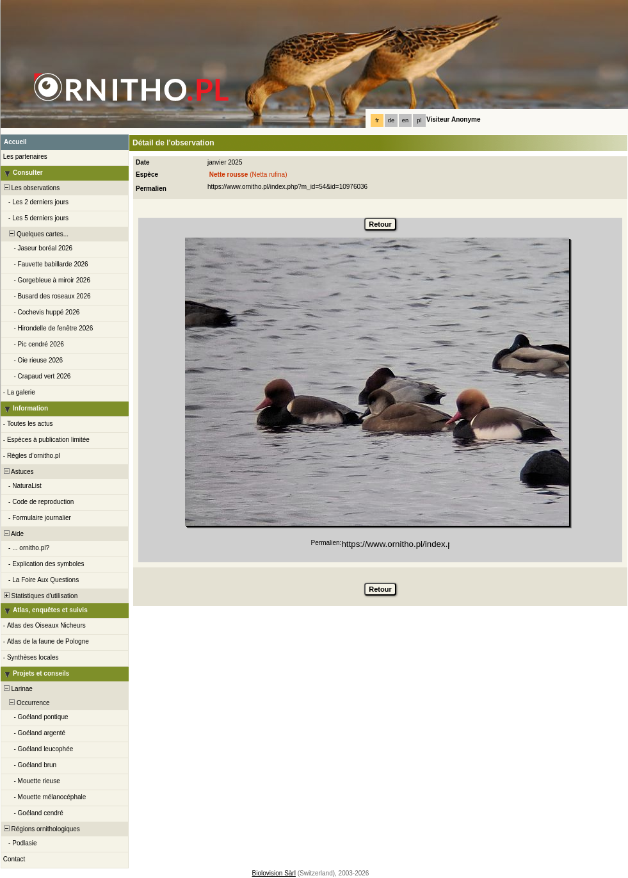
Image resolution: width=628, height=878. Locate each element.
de (391, 120)
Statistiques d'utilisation (39, 595)
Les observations (31, 187)
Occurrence (26, 702)
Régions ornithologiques (41, 829)
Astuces (18, 471)
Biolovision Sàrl (274, 873)
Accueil (15, 141)
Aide (13, 533)
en (405, 120)
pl (419, 120)
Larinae (17, 688)
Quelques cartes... (35, 234)
